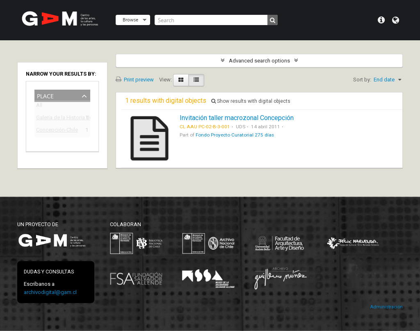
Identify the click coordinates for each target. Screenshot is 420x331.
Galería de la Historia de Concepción (56, 118)
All (39, 107)
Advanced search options (259, 61)
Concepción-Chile (56, 130)
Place (45, 95)
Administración (386, 307)
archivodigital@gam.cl (50, 292)
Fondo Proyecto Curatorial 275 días (235, 135)
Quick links (381, 20)
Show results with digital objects (250, 101)
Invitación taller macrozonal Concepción (237, 118)
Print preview (135, 79)
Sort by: (362, 79)
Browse (130, 19)
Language (395, 20)
